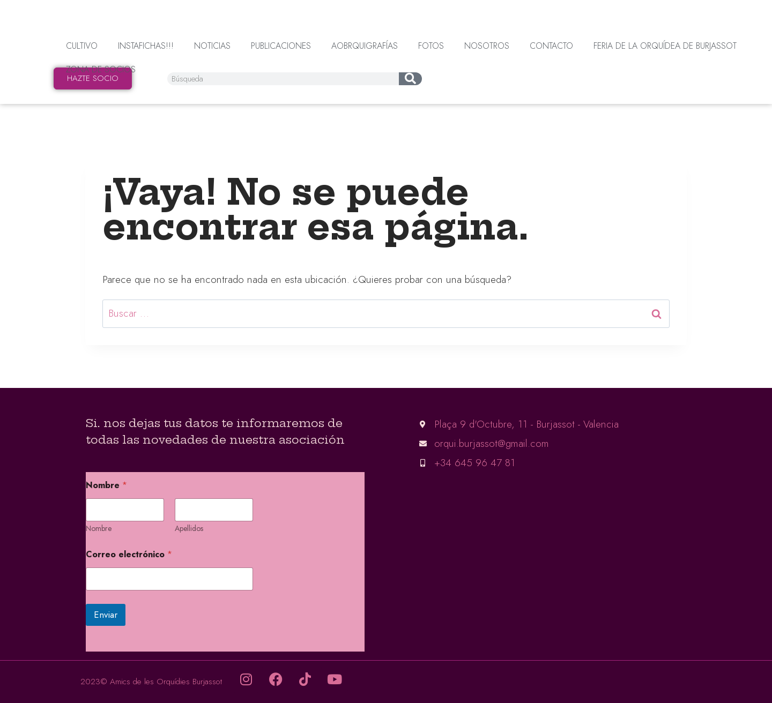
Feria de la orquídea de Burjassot (665, 46)
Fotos (431, 46)
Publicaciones (281, 46)
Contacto (551, 46)
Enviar (105, 614)
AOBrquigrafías (364, 46)
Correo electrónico (129, 554)
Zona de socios (101, 69)
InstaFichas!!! (146, 46)
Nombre (99, 528)
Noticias (212, 46)
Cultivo (82, 46)
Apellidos (189, 528)
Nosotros (486, 46)
